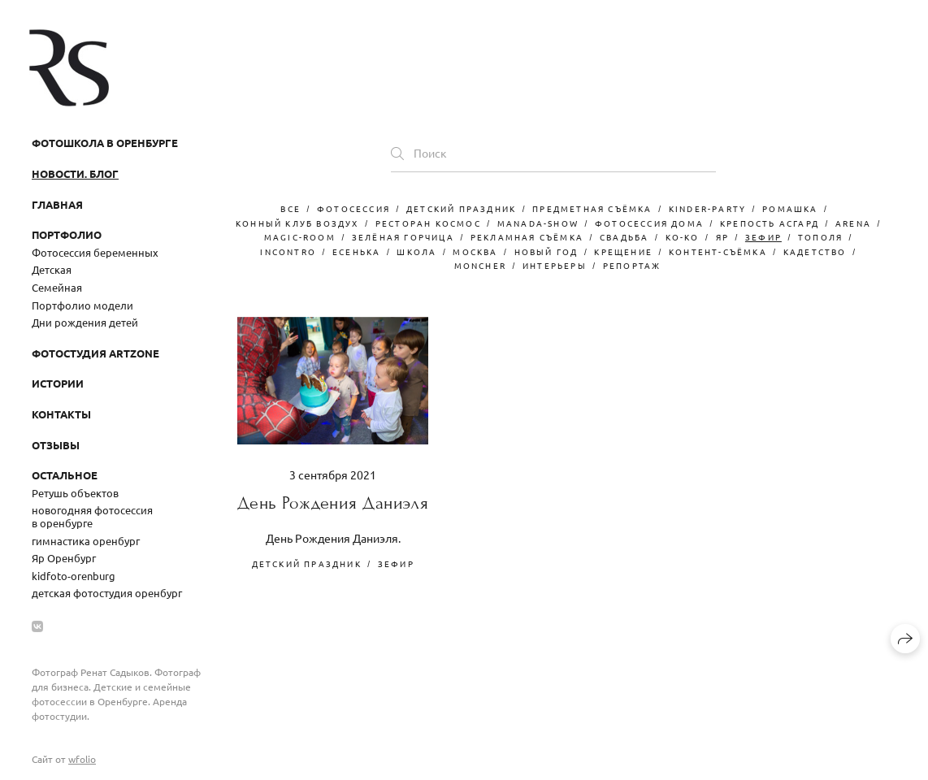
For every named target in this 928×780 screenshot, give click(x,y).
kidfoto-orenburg (73, 576)
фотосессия (353, 208)
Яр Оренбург (64, 558)
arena (853, 223)
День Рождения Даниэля (332, 503)
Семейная (57, 287)
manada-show (538, 223)
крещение (623, 251)
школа (416, 251)
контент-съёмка (718, 251)
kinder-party (707, 208)
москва (475, 251)
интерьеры (555, 265)
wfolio (82, 758)
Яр (722, 237)
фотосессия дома (649, 223)
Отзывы (56, 445)
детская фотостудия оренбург (107, 593)
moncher (480, 265)
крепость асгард (769, 223)
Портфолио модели (82, 305)
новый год (546, 251)
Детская (52, 269)
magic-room (300, 237)
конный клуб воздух (297, 223)
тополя (820, 237)
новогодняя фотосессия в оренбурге (92, 516)
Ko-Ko (683, 237)
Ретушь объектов (75, 493)
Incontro (288, 251)
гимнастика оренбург (86, 541)
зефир (763, 237)
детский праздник (461, 208)
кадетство (815, 251)
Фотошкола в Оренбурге (105, 143)
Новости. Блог (75, 173)
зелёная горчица (403, 237)
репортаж (632, 265)
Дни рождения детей (85, 322)
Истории (58, 383)
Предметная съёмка (592, 208)
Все (290, 208)
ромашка (789, 208)
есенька (356, 251)
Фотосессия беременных (95, 252)
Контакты (61, 414)
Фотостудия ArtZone (95, 353)
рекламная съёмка (527, 237)
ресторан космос (428, 223)
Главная (57, 204)
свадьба (624, 237)
